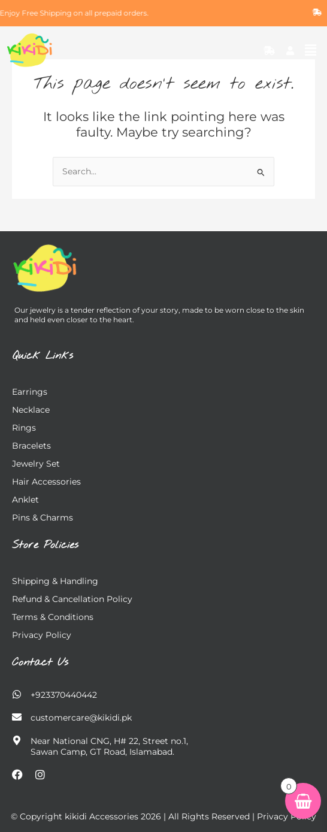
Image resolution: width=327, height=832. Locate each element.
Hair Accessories (46, 481)
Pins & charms (42, 517)
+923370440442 (64, 694)
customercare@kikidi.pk (81, 717)
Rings (24, 427)
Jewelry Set (36, 463)
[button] (311, 50)
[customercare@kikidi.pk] (17, 717)
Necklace (31, 409)
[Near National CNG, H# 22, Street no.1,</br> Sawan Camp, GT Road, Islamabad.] (17, 740)
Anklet (25, 499)
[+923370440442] (17, 694)
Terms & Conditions (52, 617)
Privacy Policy (41, 635)
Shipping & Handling (55, 581)
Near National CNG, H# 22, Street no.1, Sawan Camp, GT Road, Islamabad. (109, 746)
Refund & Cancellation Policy (72, 599)
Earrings (29, 391)
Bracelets (31, 445)
